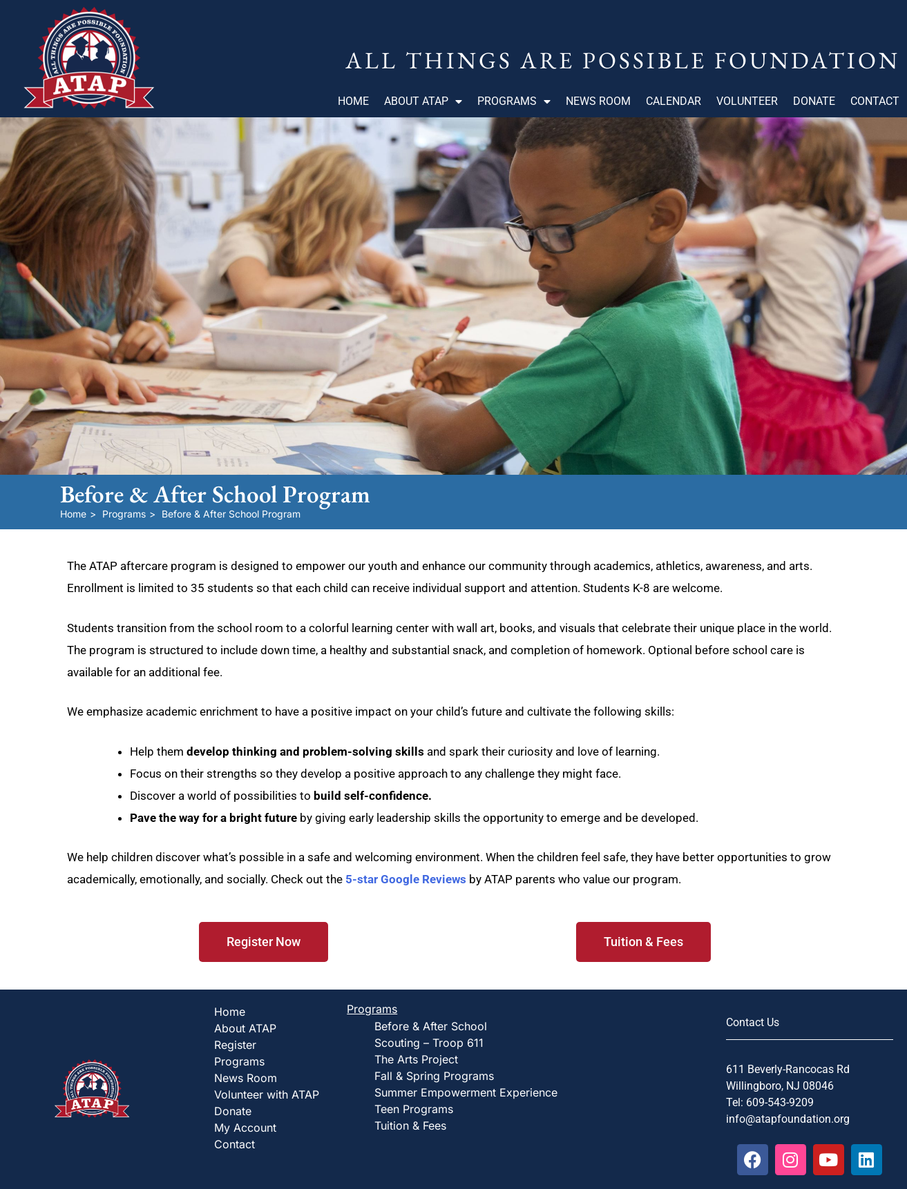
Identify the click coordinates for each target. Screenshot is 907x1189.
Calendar (673, 101)
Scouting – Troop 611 (429, 1043)
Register (235, 1045)
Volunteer (747, 101)
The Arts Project (416, 1059)
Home (353, 101)
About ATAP (423, 101)
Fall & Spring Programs (434, 1076)
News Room (598, 101)
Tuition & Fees (410, 1125)
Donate (814, 101)
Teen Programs (413, 1109)
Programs (514, 101)
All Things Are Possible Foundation (622, 60)
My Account (245, 1127)
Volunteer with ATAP (266, 1094)
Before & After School (430, 1026)
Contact (874, 101)
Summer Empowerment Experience (465, 1092)
